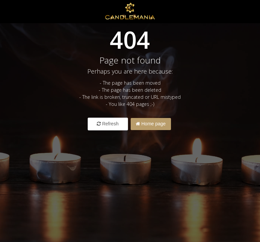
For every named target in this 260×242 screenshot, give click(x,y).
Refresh (108, 123)
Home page (151, 123)
